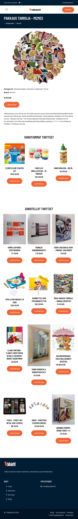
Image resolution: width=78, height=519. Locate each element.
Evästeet (70, 512)
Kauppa (68, 10)
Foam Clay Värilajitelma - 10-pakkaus (39, 171)
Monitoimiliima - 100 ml (63, 168)
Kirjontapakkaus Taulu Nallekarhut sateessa (63, 359)
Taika (10, 486)
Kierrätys (11, 495)
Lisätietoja (11, 105)
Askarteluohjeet (20, 89)
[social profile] (19, 3)
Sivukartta (69, 515)
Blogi (10, 499)
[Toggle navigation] (6, 9)
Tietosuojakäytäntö (56, 515)
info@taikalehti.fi (67, 3)
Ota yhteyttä (60, 512)
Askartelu (10, 23)
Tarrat (18, 23)
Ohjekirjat (38, 89)
